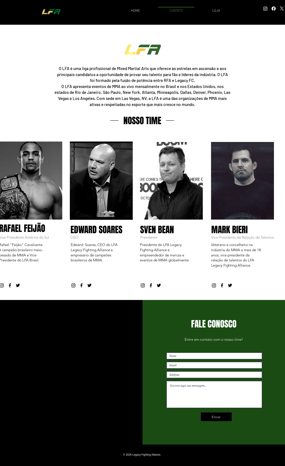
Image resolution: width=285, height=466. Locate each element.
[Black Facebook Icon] (10, 285)
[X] (282, 8)
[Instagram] (265, 8)
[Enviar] (216, 416)
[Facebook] (273, 8)
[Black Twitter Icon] (18, 285)
